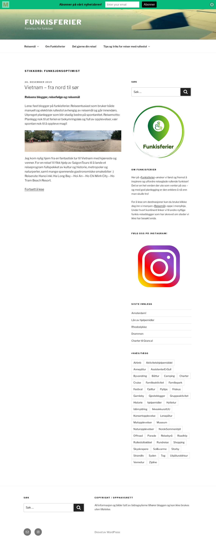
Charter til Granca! (142, 340)
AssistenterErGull (161, 369)
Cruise (137, 382)
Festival (137, 389)
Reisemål (31, 46)
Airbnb (137, 362)
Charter (184, 375)
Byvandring (140, 375)
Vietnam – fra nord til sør (51, 87)
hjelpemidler (154, 402)
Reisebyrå (167, 435)
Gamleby (138, 395)
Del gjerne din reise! (84, 46)
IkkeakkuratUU (161, 409)
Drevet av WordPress (107, 532)
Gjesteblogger (157, 395)
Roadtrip (182, 435)
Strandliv (138, 455)
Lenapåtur (166, 415)
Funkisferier (148, 177)
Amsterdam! (138, 313)
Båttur (155, 375)
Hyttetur (171, 402)
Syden (152, 455)
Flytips (164, 389)
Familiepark (175, 382)
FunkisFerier (53, 22)
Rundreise (163, 442)
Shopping (178, 442)
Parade (151, 435)
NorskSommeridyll (170, 429)
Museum (162, 422)
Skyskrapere (140, 448)
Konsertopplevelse (144, 415)
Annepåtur (139, 369)
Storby (175, 448)
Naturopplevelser (143, 429)
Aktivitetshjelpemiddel (159, 362)
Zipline (153, 462)
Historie (137, 402)
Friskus (176, 389)
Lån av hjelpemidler (142, 320)
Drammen (137, 333)
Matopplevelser (142, 422)
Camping (169, 375)
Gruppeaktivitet (179, 395)
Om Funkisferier (55, 46)
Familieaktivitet (155, 382)
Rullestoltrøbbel (142, 442)
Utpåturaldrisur (179, 455)
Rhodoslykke (139, 326)
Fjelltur (151, 389)
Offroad (138, 435)
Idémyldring (140, 409)
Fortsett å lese (34, 189)
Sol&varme (160, 448)
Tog (163, 455)
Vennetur (138, 462)
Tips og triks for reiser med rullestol (126, 46)
